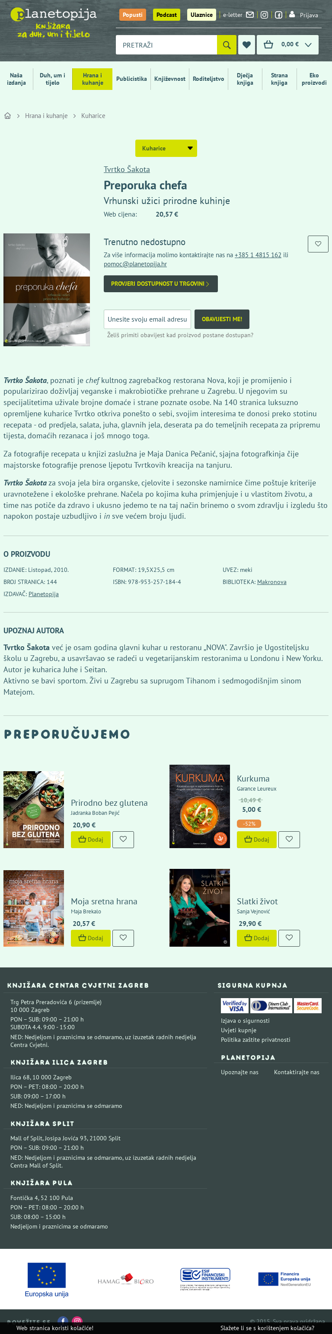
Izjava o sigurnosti (245, 1020)
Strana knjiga (279, 78)
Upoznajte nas (240, 1072)
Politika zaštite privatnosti (255, 1040)
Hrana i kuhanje (92, 78)
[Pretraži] (226, 44)
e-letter (238, 15)
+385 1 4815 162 (258, 255)
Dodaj (90, 839)
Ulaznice (202, 15)
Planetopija (44, 594)
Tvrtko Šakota (127, 169)
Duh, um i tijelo (52, 78)
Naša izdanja (16, 78)
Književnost (169, 79)
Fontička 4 (24, 1198)
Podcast (166, 15)
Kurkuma (253, 778)
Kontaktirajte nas (296, 1072)
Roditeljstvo (208, 79)
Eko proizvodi (314, 78)
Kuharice (93, 116)
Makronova (272, 582)
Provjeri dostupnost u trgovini (161, 284)
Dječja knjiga (245, 78)
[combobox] (166, 44)
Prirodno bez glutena (109, 802)
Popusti (133, 15)
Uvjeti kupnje (238, 1030)
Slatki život (257, 901)
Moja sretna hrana (104, 901)
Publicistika (131, 79)
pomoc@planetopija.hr (135, 264)
